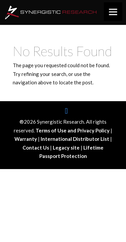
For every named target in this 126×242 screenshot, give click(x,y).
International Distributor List (75, 139)
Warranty (26, 139)
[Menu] (113, 11)
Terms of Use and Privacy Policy (73, 130)
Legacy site (67, 148)
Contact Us (36, 148)
